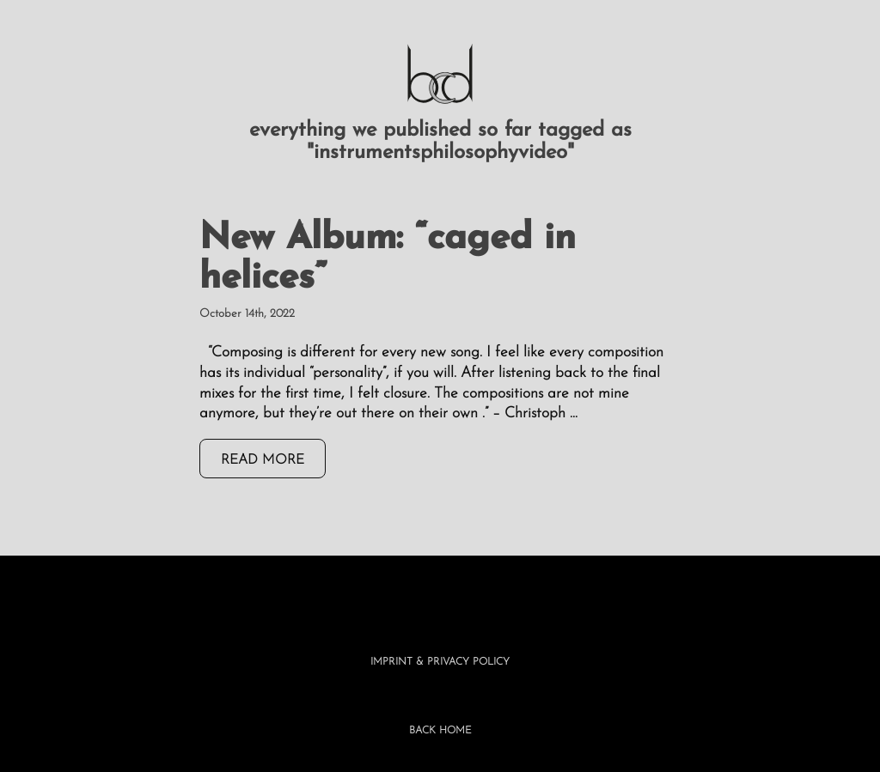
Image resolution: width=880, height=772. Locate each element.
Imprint (391, 662)
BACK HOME (440, 731)
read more (262, 460)
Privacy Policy (468, 662)
